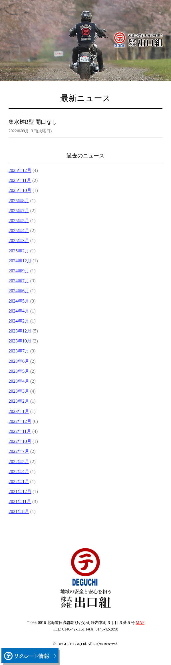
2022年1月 (19, 481)
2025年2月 (19, 250)
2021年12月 (20, 491)
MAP (140, 623)
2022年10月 (20, 441)
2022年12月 (20, 421)
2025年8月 (19, 200)
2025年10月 (20, 190)
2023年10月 (20, 340)
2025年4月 (19, 230)
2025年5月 (19, 220)
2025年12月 (20, 170)
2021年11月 (20, 501)
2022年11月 (20, 431)
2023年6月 (19, 361)
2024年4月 (19, 311)
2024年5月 (19, 301)
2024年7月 (19, 280)
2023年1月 (19, 411)
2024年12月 (20, 260)
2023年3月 (19, 391)
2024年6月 (19, 290)
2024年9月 (19, 270)
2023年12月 (20, 331)
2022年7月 (19, 451)
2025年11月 (20, 180)
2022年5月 (19, 461)
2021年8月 (19, 511)
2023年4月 (19, 381)
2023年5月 (19, 371)
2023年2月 (19, 401)
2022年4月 (19, 471)
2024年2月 (19, 321)
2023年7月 (19, 350)
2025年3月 (19, 240)
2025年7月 (19, 210)
